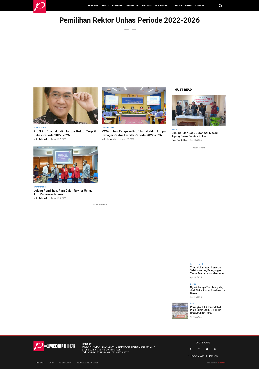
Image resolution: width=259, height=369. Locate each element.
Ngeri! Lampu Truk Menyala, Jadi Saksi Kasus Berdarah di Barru (207, 290)
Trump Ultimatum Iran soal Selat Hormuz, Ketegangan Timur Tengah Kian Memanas (207, 270)
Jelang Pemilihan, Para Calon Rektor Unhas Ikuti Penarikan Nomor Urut (62, 192)
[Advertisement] (129, 57)
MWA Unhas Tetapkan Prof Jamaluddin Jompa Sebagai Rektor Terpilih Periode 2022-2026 (134, 133)
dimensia (222, 362)
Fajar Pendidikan (180, 140)
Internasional (196, 264)
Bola (192, 304)
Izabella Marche (41, 139)
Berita (174, 129)
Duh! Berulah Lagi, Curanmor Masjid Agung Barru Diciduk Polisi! (195, 134)
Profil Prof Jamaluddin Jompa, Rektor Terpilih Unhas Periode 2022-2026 (65, 133)
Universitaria (39, 127)
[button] (220, 5)
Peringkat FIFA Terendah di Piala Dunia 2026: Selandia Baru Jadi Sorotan (206, 310)
